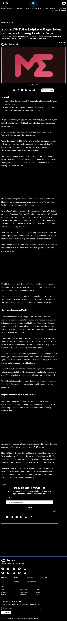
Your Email (9, 498)
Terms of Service (23, 589)
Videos (16, 582)
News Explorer (32, 582)
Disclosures (4, 592)
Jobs (37, 594)
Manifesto (3, 594)
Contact (38, 589)
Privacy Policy (22, 594)
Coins (3, 582)
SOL (61, 8)
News (16, 577)
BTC (2, 8)
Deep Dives (30, 577)
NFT (22, 120)
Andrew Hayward (12, 44)
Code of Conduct (23, 592)
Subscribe (6, 612)
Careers (38, 592)
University (43, 577)
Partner (4, 577)
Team (2, 589)
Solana (42, 120)
